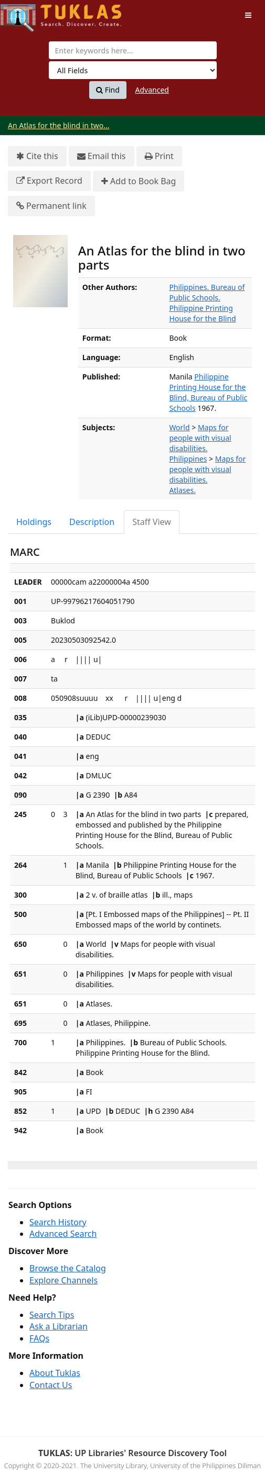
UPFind (26, 13)
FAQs (39, 1338)
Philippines (188, 459)
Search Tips (51, 1315)
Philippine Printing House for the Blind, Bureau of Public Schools (208, 392)
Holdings (33, 522)
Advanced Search (63, 1233)
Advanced (152, 90)
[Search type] (133, 70)
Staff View (151, 522)
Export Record (49, 181)
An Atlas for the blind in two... (58, 125)
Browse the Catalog (67, 1268)
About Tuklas (54, 1373)
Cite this (37, 156)
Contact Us (50, 1385)
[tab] (34, 522)
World (179, 427)
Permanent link (51, 206)
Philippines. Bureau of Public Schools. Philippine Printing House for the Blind (207, 302)
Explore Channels (63, 1280)
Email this (101, 156)
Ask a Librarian (58, 1326)
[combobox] (133, 50)
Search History (58, 1222)
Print (159, 156)
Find (108, 90)
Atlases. (182, 490)
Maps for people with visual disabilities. (200, 437)
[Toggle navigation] (248, 15)
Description (91, 522)
